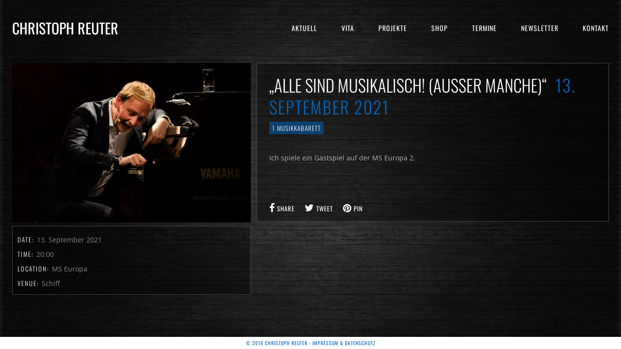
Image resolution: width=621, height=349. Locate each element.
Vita (348, 28)
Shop (439, 28)
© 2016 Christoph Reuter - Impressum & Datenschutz (311, 343)
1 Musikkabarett (296, 128)
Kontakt (596, 28)
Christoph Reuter (65, 28)
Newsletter (539, 28)
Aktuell (304, 28)
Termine (484, 28)
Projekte (392, 28)
